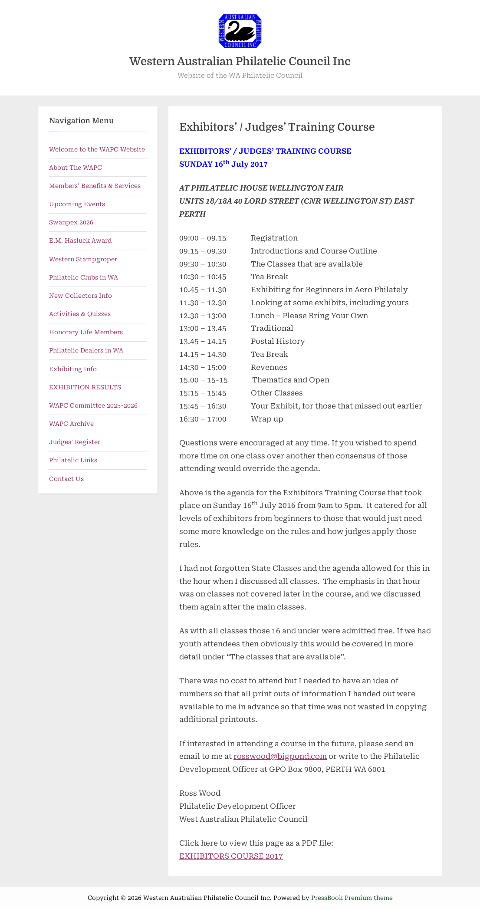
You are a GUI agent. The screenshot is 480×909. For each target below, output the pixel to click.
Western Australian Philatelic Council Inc (240, 61)
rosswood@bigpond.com (280, 756)
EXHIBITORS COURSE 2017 (231, 856)
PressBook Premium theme (352, 897)
